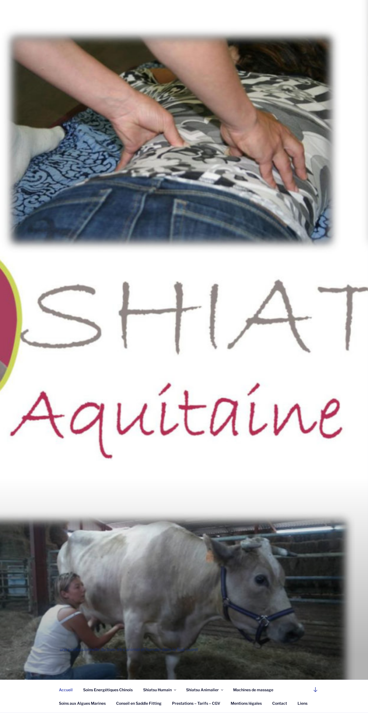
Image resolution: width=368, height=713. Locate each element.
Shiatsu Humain (160, 689)
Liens (302, 703)
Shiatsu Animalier (205, 689)
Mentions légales (246, 703)
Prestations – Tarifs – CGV (196, 703)
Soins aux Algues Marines (82, 703)
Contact (279, 703)
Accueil (66, 689)
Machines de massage (253, 689)
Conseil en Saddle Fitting (139, 703)
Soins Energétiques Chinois (108, 689)
